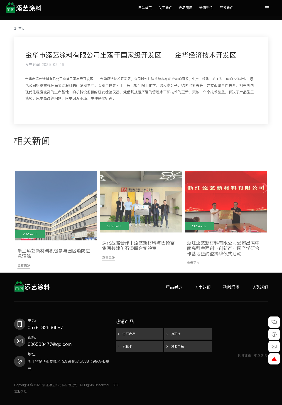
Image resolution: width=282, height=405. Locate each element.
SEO (116, 385)
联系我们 (260, 287)
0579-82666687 (45, 327)
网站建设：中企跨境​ (253, 355)
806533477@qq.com (50, 344)
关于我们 (202, 287)
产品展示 (174, 287)
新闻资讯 (231, 287)
